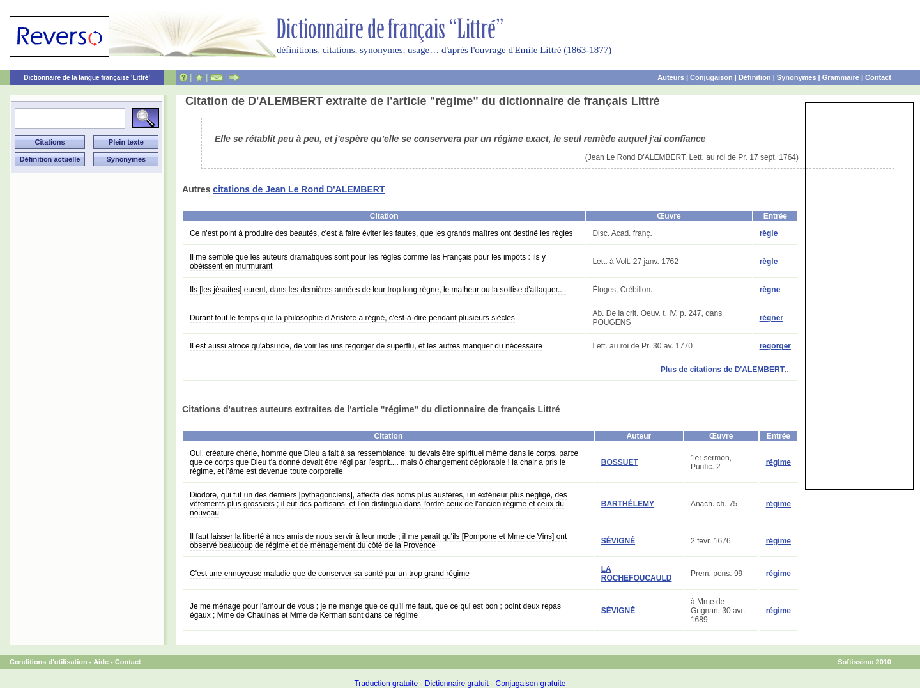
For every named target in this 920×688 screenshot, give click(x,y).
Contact (878, 77)
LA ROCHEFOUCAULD (636, 573)
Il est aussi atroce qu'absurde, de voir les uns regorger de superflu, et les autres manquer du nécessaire (366, 345)
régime (778, 462)
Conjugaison (711, 77)
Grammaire (840, 77)
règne (770, 289)
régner (771, 317)
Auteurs (670, 77)
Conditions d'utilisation (49, 662)
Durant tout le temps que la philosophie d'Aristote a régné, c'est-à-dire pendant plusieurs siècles (352, 317)
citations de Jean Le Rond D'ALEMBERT (299, 189)
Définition (755, 77)
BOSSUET (619, 462)
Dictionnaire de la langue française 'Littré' (87, 77)
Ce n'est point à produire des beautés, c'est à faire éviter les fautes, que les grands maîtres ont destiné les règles (381, 233)
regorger (775, 345)
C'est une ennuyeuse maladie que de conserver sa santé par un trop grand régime (330, 573)
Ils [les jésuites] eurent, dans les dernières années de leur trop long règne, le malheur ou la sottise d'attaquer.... (378, 289)
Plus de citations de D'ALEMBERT (723, 369)
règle (769, 233)
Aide (101, 662)
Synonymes (796, 77)
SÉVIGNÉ (618, 540)
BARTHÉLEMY (627, 503)
